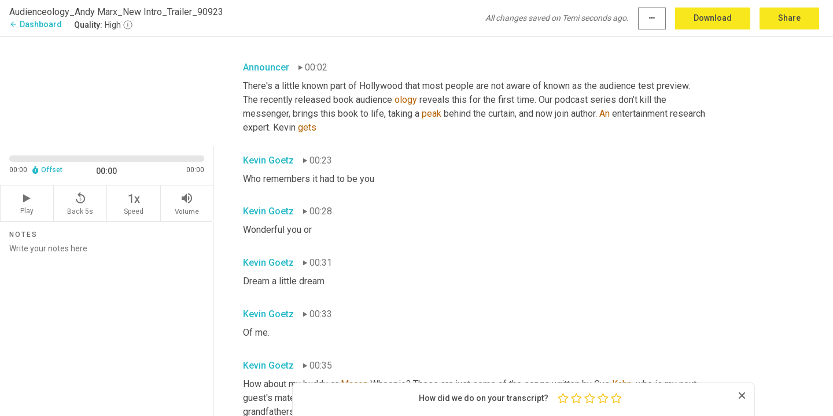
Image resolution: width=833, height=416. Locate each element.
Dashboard (35, 24)
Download (713, 18)
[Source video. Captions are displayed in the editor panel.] (107, 90)
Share (789, 18)
